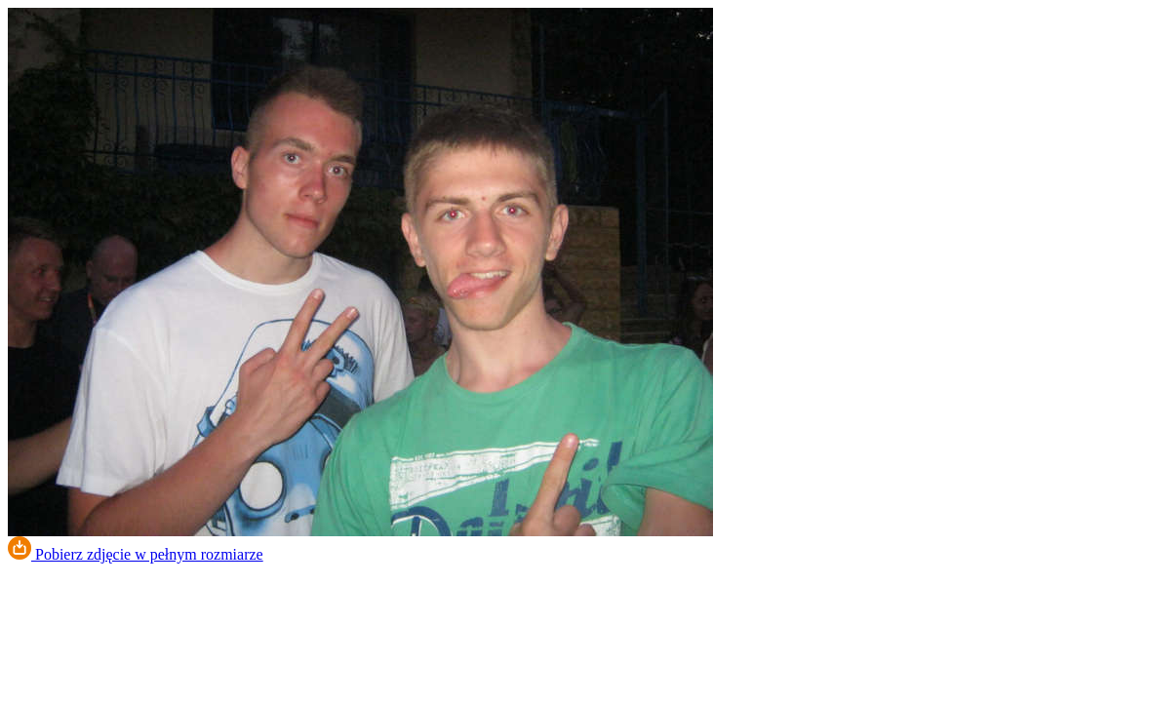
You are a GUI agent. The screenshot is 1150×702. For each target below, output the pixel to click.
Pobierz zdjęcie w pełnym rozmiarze (135, 554)
